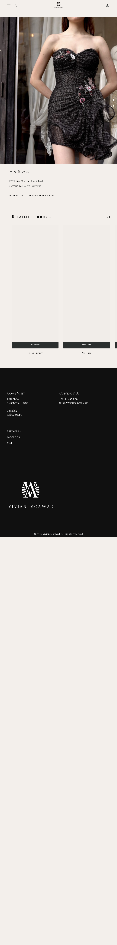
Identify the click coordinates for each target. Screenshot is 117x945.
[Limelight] (35, 286)
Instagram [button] (14, 431)
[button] (8, 5)
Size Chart (37, 181)
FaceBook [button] (13, 437)
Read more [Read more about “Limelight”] (35, 345)
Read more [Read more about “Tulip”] (86, 345)
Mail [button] (10, 443)
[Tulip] (86, 286)
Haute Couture (31, 186)
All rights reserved (72, 534)
